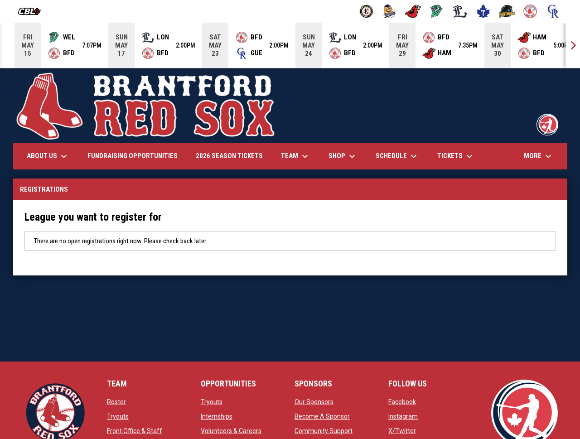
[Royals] (553, 11)
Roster (116, 401)
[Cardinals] (413, 11)
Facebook (402, 401)
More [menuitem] (539, 156)
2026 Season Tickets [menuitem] (229, 156)
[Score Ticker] (290, 45)
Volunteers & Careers (231, 430)
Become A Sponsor (322, 416)
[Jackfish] (436, 11)
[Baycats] (390, 11)
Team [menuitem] (295, 156)
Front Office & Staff (134, 430)
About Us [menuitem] (48, 156)
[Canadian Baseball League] (33, 11)
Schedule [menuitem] (397, 156)
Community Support (324, 430)
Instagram (403, 416)
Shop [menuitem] (343, 156)
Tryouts (118, 416)
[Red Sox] (530, 11)
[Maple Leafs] (483, 11)
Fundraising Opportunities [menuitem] (132, 156)
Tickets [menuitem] (456, 156)
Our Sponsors (314, 401)
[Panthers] (506, 11)
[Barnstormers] (366, 11)
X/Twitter (402, 430)
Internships (216, 416)
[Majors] (460, 11)
